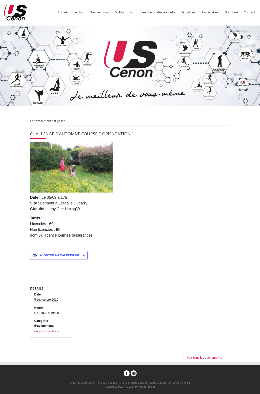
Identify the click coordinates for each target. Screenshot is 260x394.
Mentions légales (145, 386)
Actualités (188, 12)
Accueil (62, 12)
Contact (249, 12)
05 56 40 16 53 (181, 382)
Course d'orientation (46, 331)
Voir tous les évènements (206, 357)
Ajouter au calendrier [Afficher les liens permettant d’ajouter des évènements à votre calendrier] (59, 255)
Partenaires (210, 12)
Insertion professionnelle (157, 12)
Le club (78, 12)
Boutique (231, 12)
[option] (130, 66)
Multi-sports (124, 12)
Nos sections (99, 12)
